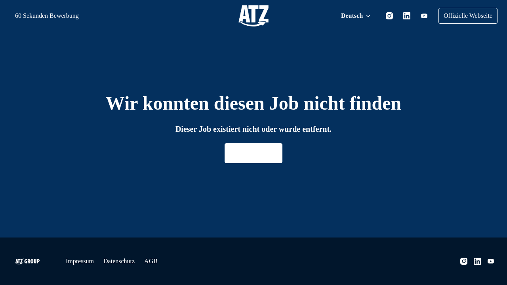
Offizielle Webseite (464, 15)
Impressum (82, 261)
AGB (163, 261)
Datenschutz (127, 261)
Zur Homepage (253, 153)
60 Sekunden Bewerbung (52, 15)
